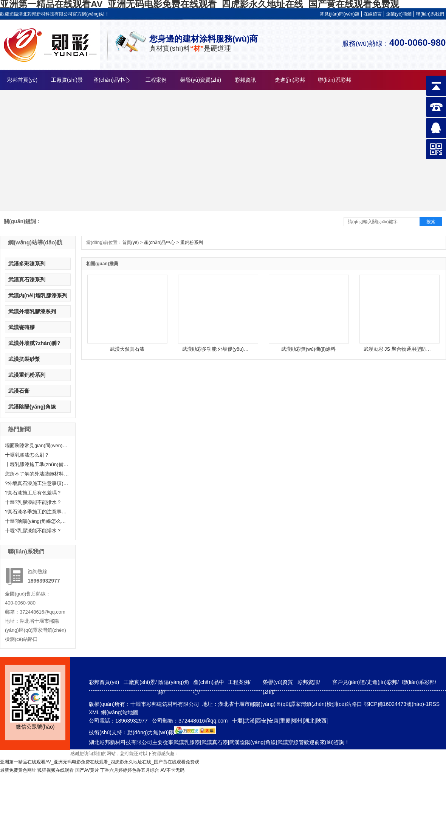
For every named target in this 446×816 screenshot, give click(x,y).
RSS (434, 704)
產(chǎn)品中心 (111, 80)
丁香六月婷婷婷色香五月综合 (129, 770)
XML (95, 712)
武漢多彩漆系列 (26, 264)
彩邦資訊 (245, 80)
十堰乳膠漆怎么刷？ (27, 455)
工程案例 (156, 80)
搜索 (430, 221)
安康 (273, 721)
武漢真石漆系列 (26, 280)
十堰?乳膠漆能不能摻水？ (33, 502)
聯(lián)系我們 (430, 14)
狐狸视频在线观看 (55, 770)
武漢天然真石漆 (127, 349)
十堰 (237, 721)
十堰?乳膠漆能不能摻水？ (33, 530)
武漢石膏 (18, 391)
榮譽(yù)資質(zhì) (200, 80)
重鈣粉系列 (192, 242)
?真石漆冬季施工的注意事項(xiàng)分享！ (37, 511)
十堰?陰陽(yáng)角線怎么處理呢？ (37, 521)
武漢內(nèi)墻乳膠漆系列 (37, 295)
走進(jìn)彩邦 (290, 80)
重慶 (285, 721)
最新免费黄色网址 (18, 770)
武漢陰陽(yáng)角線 (32, 407)
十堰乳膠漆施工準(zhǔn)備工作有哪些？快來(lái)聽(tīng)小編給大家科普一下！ (37, 464)
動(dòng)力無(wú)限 (150, 732)
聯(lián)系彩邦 (334, 80)
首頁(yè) (130, 242)
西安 (261, 721)
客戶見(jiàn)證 (348, 682)
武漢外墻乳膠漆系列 (32, 311)
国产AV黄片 (87, 770)
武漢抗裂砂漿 (24, 359)
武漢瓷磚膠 (21, 327)
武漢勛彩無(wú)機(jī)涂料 (308, 349)
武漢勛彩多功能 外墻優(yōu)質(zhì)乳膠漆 (227, 349)
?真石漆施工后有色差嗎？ (33, 493)
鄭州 (297, 721)
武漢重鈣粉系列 (26, 375)
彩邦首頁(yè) (22, 80)
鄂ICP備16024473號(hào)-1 (396, 704)
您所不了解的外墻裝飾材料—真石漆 (37, 474)
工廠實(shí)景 (67, 80)
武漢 (249, 721)
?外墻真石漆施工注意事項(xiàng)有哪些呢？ (37, 483)
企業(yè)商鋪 (399, 14)
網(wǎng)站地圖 (119, 712)
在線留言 (373, 14)
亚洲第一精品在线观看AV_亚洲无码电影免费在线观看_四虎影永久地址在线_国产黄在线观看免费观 (99, 762)
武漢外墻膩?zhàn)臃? (34, 343)
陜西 (321, 721)
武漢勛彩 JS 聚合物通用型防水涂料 (402, 349)
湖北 (309, 721)
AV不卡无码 (172, 770)
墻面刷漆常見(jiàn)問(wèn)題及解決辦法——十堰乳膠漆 (37, 445)
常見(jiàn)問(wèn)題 (339, 14)
